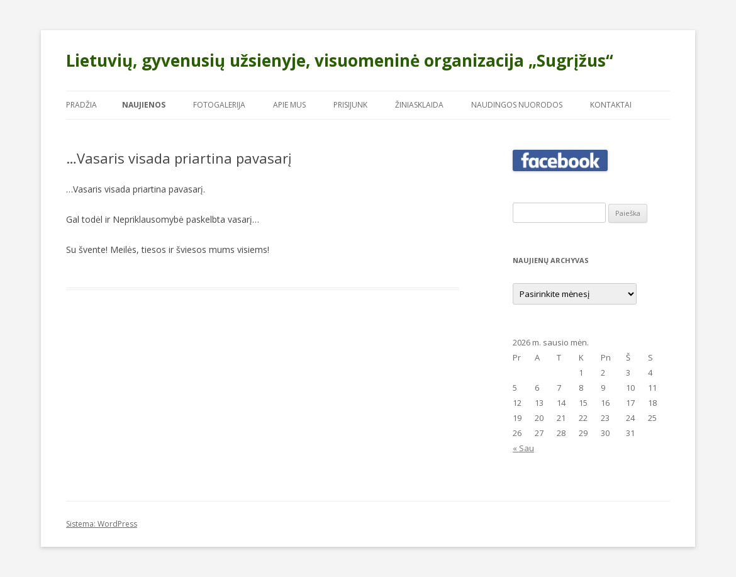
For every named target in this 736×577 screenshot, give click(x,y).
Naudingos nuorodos (516, 104)
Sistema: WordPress (101, 523)
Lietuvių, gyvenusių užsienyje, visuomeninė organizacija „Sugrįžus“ (339, 60)
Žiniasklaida (419, 104)
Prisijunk (350, 104)
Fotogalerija (219, 104)
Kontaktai (611, 104)
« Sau (523, 448)
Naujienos (143, 104)
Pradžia (81, 104)
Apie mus (289, 104)
